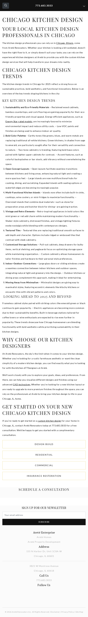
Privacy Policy (67, 612)
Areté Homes (44, 537)
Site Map (79, 612)
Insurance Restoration (44, 476)
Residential (44, 454)
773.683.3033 (44, 5)
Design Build (44, 444)
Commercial (44, 465)
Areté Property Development (44, 541)
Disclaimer (55, 612)
